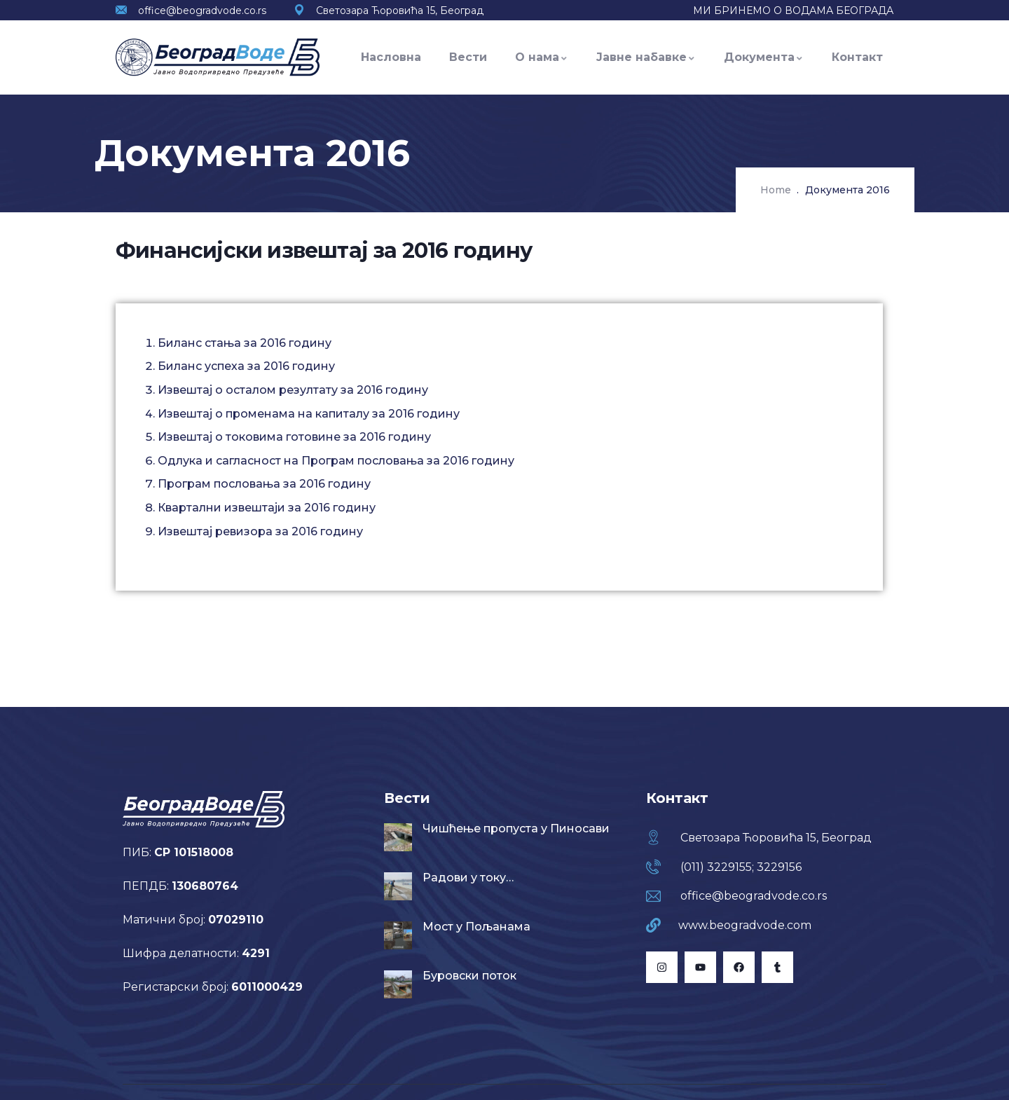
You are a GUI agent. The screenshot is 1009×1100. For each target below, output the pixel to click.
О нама (541, 57)
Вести (468, 57)
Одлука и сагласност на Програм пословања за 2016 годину (336, 460)
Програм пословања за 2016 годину (264, 483)
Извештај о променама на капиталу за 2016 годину (309, 413)
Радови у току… (468, 877)
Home (775, 190)
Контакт (857, 57)
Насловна (391, 57)
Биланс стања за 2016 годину (244, 343)
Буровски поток (469, 975)
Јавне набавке (646, 57)
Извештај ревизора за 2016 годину (260, 531)
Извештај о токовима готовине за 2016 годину (294, 437)
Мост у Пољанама (476, 926)
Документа (764, 57)
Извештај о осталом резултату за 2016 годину (293, 390)
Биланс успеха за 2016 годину (246, 366)
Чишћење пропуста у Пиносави (516, 828)
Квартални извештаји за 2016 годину (267, 507)
